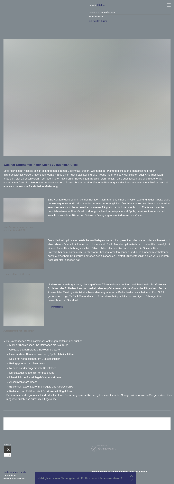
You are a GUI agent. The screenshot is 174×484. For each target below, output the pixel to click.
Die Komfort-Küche (98, 21)
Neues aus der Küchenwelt (102, 12)
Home (92, 5)
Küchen (101, 5)
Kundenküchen (96, 16)
